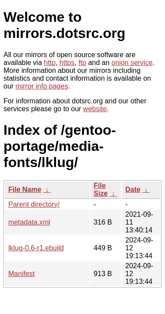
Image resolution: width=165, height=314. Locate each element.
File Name (24, 189)
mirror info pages (42, 86)
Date (133, 189)
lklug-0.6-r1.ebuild (36, 248)
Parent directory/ (33, 204)
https (67, 62)
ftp (82, 62)
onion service (131, 62)
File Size (101, 189)
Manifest (21, 273)
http (50, 62)
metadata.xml (29, 222)
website (95, 109)
